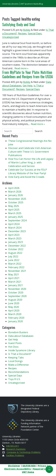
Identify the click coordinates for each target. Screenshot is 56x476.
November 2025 (17, 198)
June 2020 (13, 303)
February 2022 (16, 267)
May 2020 (13, 307)
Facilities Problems (15, 455)
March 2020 (14, 314)
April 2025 (13, 209)
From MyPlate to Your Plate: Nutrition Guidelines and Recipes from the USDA (27, 74)
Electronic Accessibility (17, 468)
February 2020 (16, 317)
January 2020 (15, 321)
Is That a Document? (19, 354)
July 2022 (13, 256)
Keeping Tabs (16, 357)
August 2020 (15, 299)
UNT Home (28, 472)
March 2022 (14, 263)
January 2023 (15, 242)
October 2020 (15, 292)
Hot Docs (13, 346)
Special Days (35, 33)
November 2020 (17, 289)
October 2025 (15, 202)
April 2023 (13, 234)
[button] (49, 469)
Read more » (21, 68)
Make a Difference (18, 364)
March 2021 (14, 281)
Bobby (26, 30)
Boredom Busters (18, 332)
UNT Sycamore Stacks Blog (31, 4)
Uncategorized (10, 37)
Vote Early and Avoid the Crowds (26, 177)
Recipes (22, 33)
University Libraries (10, 4)
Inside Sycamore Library (21, 350)
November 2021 (17, 271)
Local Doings (15, 361)
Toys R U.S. (14, 379)
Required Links (41, 468)
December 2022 (17, 245)
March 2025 (14, 213)
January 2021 (15, 285)
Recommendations (18, 372)
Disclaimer (14, 465)
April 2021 (13, 278)
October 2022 (15, 249)
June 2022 (13, 260)
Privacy (42, 465)
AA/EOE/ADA (29, 465)
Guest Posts (15, 343)
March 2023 (14, 238)
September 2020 (17, 296)
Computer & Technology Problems (23, 452)
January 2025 (15, 216)
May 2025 (13, 206)
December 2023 (17, 231)
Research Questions (16, 449)
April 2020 (13, 310)
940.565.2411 (12, 445)
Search (38, 131)
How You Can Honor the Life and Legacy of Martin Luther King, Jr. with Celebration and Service (30, 162)
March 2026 (14, 191)
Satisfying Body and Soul (18, 24)
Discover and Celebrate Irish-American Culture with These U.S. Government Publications (29, 151)
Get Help (27, 85)
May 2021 (13, 274)
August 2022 (15, 253)
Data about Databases (20, 336)
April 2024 (13, 224)
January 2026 (15, 195)
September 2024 (17, 220)
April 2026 (13, 188)
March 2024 (14, 227)
